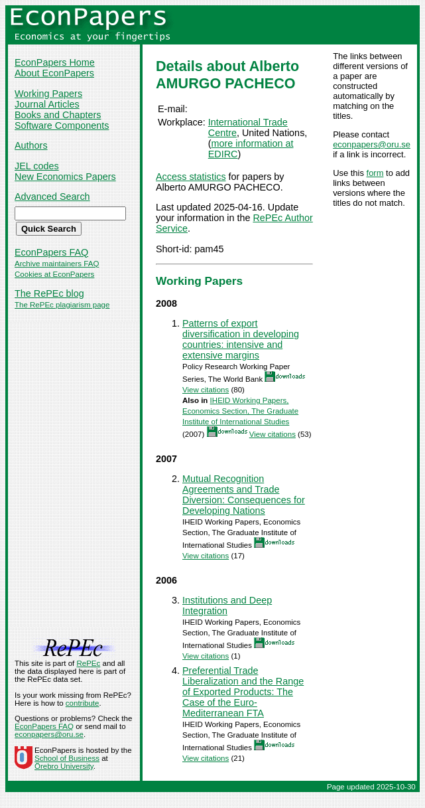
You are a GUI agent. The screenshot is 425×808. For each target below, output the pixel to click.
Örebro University (63, 766)
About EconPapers (54, 73)
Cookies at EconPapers (54, 274)
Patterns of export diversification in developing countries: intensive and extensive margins (240, 339)
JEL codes (37, 166)
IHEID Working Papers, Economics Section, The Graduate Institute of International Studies (240, 411)
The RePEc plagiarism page (62, 305)
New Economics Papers (65, 176)
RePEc (88, 663)
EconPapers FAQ (51, 252)
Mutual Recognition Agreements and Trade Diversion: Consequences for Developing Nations (243, 494)
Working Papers (48, 93)
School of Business (66, 758)
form (375, 173)
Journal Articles (47, 104)
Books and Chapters (58, 115)
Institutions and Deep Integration (227, 605)
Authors (31, 145)
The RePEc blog (49, 293)
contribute (82, 703)
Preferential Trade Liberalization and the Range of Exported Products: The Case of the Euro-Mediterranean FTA (243, 691)
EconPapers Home (55, 62)
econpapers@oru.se (371, 144)
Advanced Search (52, 196)
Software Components (62, 125)
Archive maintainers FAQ (57, 264)
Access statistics (191, 176)
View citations (205, 390)
